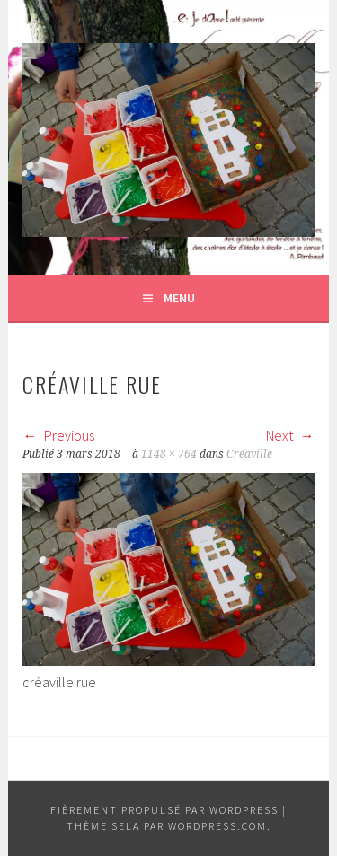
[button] (168, 140)
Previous (58, 435)
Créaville (249, 454)
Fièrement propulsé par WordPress (164, 810)
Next (290, 435)
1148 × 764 (169, 454)
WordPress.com (217, 826)
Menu (179, 298)
